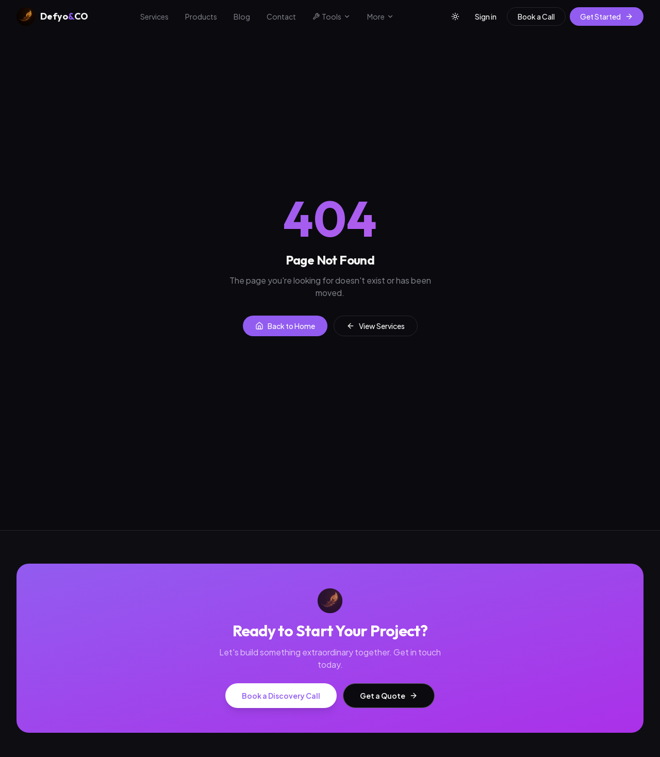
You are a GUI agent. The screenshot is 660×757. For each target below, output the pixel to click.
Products (201, 16)
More (380, 16)
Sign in (486, 16)
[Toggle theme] (455, 16)
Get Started (606, 16)
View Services (375, 326)
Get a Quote (389, 695)
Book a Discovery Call (281, 695)
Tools (331, 16)
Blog (242, 16)
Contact (281, 16)
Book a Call (536, 16)
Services (154, 16)
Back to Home (285, 326)
